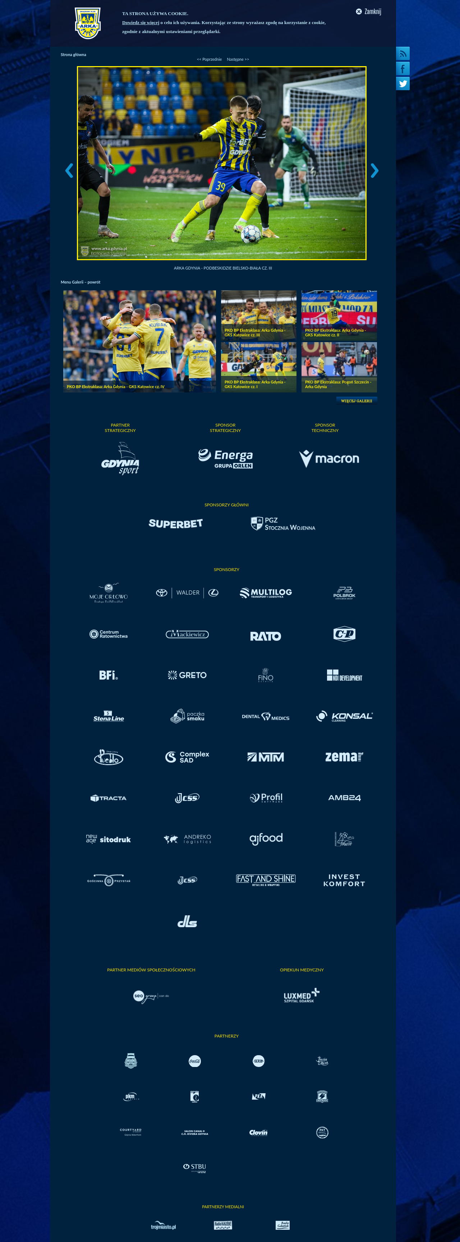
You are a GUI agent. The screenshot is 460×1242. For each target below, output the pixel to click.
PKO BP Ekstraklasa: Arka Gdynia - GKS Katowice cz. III (255, 332)
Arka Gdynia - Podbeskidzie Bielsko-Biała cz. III (223, 268)
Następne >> (238, 59)
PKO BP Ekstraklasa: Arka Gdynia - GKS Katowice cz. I (255, 384)
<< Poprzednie (209, 59)
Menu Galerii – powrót (80, 282)
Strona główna (73, 54)
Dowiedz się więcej (140, 22)
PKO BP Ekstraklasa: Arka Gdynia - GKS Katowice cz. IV (116, 386)
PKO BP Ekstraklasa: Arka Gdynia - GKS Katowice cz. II (335, 332)
